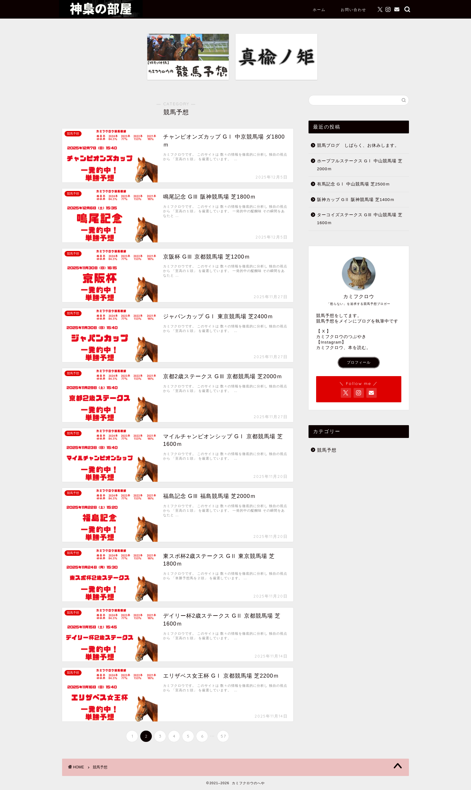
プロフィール (359, 362)
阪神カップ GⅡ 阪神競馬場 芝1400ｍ (356, 199)
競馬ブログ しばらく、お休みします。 (358, 145)
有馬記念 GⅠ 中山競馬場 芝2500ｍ (353, 184)
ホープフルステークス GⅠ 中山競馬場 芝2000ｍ (360, 165)
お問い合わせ (353, 9)
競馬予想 (327, 450)
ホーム (319, 9)
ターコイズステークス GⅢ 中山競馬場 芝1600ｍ (360, 219)
